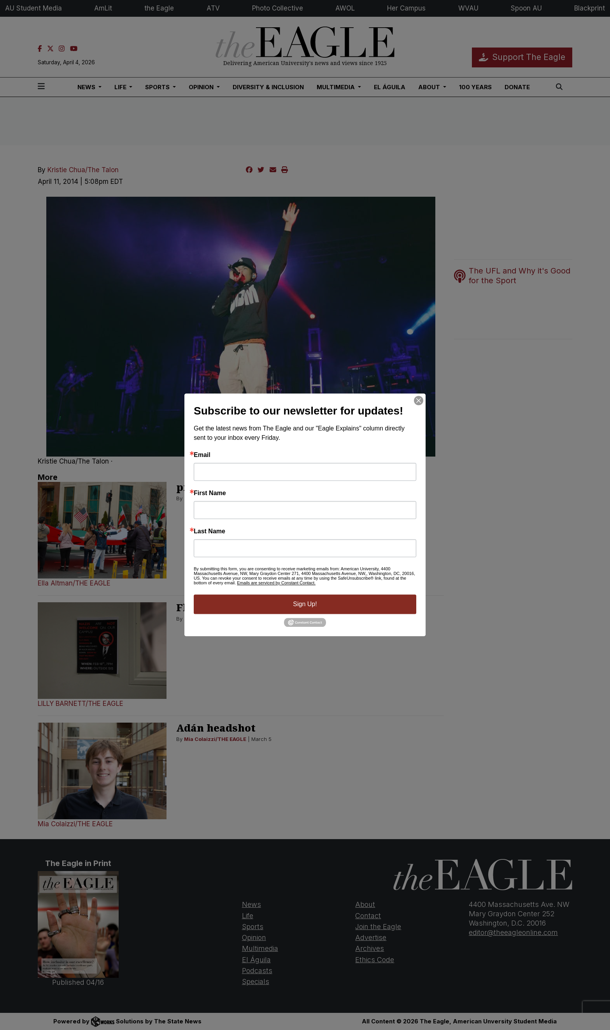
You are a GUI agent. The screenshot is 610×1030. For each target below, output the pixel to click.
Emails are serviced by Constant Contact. (276, 582)
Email (202, 455)
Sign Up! (305, 604)
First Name (210, 493)
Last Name (209, 531)
